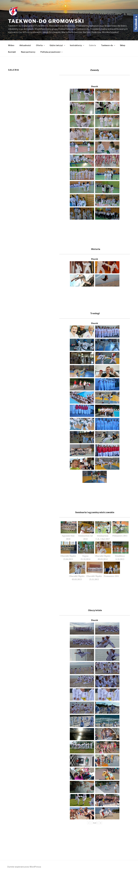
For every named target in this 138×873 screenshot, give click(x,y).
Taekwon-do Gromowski (46, 21)
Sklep (122, 45)
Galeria (92, 45)
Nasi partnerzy (28, 52)
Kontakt (12, 52)
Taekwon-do (108, 45)
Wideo (11, 45)
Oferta (40, 45)
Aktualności (25, 45)
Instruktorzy (77, 45)
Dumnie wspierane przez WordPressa (24, 867)
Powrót (94, 86)
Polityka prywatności (51, 52)
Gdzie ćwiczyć (57, 45)
